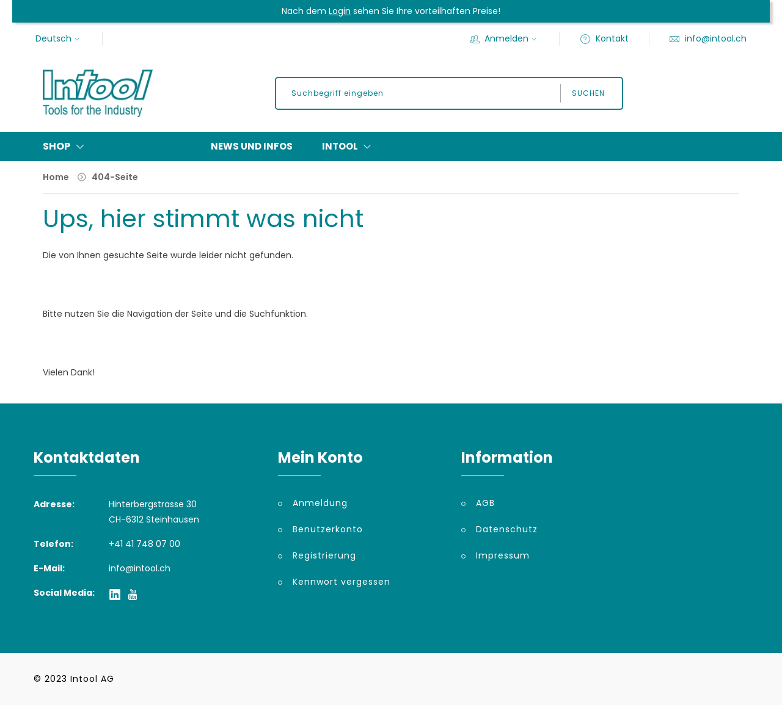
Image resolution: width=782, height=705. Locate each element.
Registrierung (324, 555)
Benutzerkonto (328, 529)
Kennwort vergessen (341, 582)
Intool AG (92, 679)
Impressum (503, 555)
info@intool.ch (708, 38)
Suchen (588, 93)
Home (56, 177)
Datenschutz (507, 529)
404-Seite (115, 177)
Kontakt (604, 38)
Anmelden (504, 38)
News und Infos (252, 146)
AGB (485, 503)
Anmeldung (320, 503)
